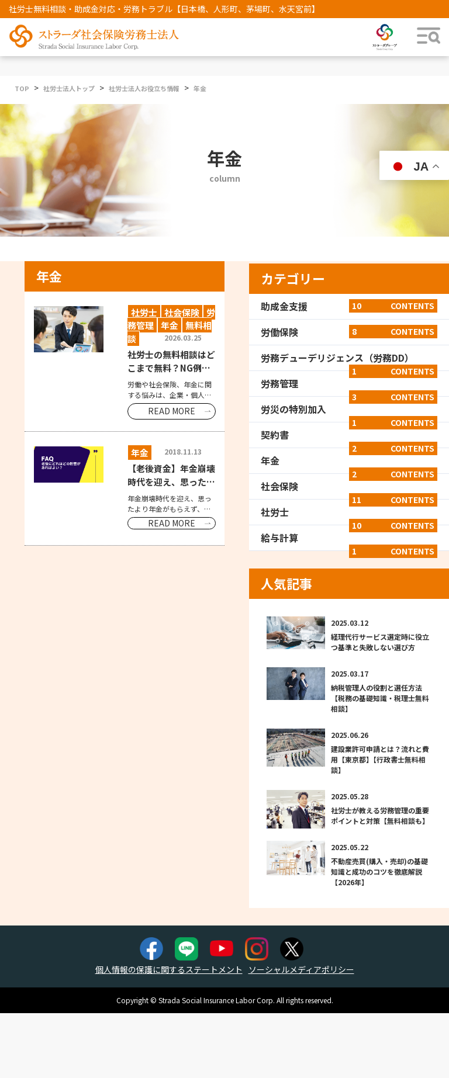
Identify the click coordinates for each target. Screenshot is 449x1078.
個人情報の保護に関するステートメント (169, 969)
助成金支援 (349, 306)
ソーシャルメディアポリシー (301, 969)
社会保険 (349, 486)
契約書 (349, 435)
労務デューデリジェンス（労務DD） (349, 358)
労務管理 (349, 383)
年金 (349, 460)
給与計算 (349, 538)
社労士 (349, 512)
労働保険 (349, 332)
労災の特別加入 (349, 409)
